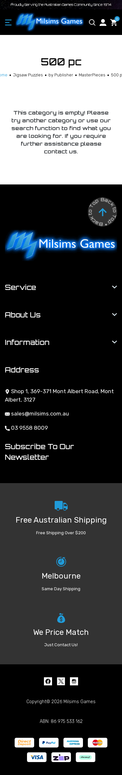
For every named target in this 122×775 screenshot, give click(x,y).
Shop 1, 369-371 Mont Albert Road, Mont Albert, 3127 (59, 395)
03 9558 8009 (26, 428)
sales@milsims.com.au (37, 413)
